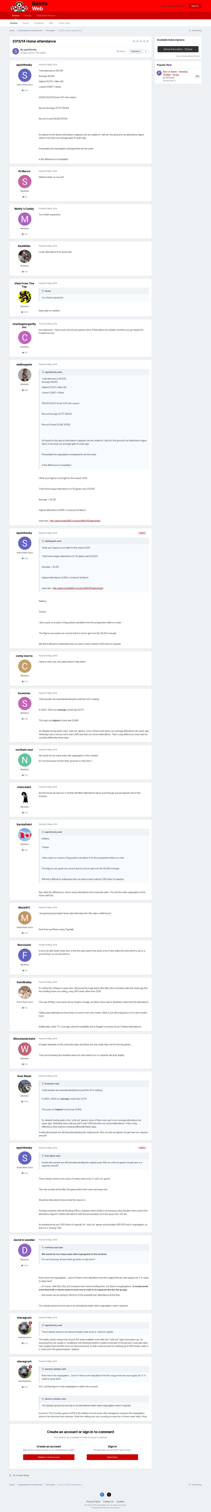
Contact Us (108, 1501)
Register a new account (48, 1457)
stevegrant (24, 1317)
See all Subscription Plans (188, 56)
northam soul (24, 749)
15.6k (24, 1101)
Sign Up (195, 6)
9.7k (25, 1343)
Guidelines (39, 23)
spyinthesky (30, 49)
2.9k (25, 719)
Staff (51, 23)
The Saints (40, 53)
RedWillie (24, 246)
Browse (15, 16)
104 (25, 1064)
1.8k (25, 850)
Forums (13, 23)
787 (25, 234)
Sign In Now (112, 1457)
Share (121, 51)
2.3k (25, 933)
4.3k (25, 90)
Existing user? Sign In (174, 6)
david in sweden (24, 1239)
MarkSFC (24, 907)
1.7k (25, 681)
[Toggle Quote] (43, 291)
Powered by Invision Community (105, 1508)
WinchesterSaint (24, 1038)
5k (24, 197)
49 (24, 970)
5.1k (25, 1008)
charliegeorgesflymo (24, 325)
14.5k (24, 312)
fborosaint (24, 944)
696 (25, 390)
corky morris (24, 655)
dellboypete (24, 364)
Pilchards (170, 77)
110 (24, 352)
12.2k (24, 1265)
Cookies (120, 1501)
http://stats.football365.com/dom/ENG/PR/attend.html (75, 520)
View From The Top (24, 285)
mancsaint (24, 787)
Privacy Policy (93, 1501)
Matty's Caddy (24, 208)
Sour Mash (24, 1076)
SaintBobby (24, 982)
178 (25, 812)
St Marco (24, 171)
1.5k (25, 271)
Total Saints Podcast (45, 15)
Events (26, 23)
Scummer (24, 693)
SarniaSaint (24, 824)
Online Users (64, 23)
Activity (28, 15)
